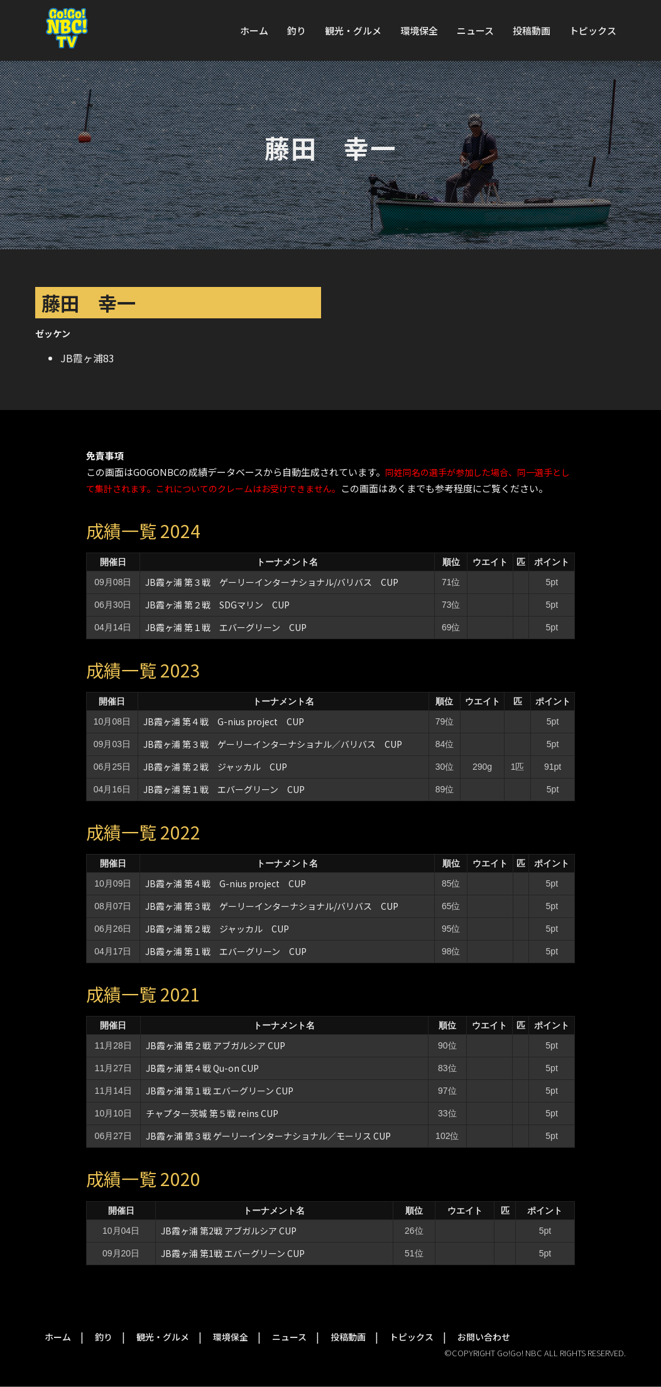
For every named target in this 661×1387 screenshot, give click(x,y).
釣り (296, 30)
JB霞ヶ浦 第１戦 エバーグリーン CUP (226, 627)
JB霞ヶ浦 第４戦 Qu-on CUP (202, 1068)
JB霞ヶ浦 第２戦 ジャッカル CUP (215, 766)
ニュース (475, 30)
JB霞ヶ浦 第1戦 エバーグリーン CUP (237, 1253)
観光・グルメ (353, 30)
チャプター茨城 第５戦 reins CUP (212, 1113)
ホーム (254, 30)
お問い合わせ (483, 1336)
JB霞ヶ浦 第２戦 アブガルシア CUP (215, 1045)
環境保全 (419, 30)
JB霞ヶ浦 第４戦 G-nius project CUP (223, 721)
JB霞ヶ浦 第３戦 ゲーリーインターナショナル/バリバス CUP (271, 582)
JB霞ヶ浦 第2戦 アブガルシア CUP (233, 1230)
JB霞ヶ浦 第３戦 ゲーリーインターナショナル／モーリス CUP (268, 1136)
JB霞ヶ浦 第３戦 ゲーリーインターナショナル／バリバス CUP (272, 744)
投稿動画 (531, 30)
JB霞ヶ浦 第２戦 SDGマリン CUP (217, 604)
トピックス (592, 30)
